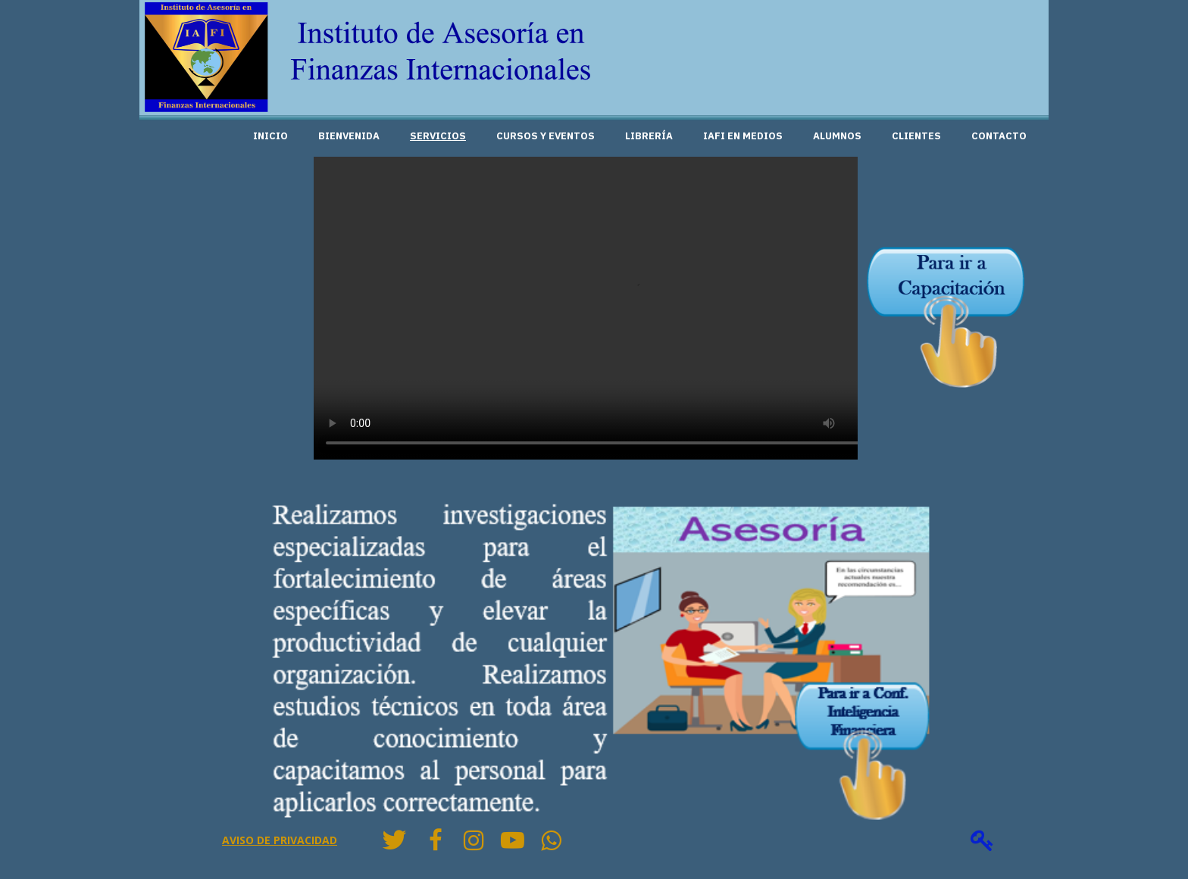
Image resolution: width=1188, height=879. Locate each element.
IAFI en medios (743, 135)
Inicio (270, 135)
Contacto (999, 135)
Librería (649, 135)
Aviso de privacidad (279, 840)
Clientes (916, 135)
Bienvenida (349, 135)
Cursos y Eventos (545, 135)
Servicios (438, 135)
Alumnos (837, 135)
